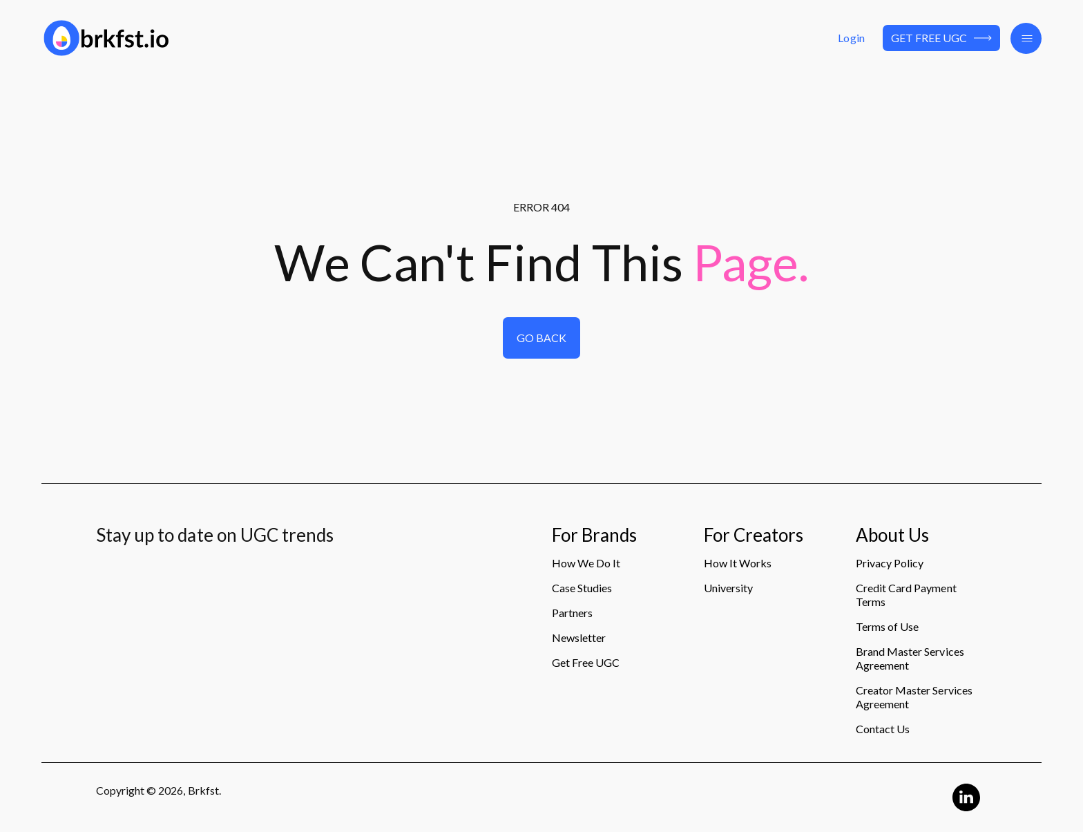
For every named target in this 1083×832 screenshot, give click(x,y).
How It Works (737, 562)
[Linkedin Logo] (966, 797)
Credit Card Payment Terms (906, 594)
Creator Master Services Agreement (914, 696)
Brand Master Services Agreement (910, 658)
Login (851, 37)
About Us (892, 535)
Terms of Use (887, 626)
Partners (572, 612)
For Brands (594, 535)
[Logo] (201, 38)
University (728, 587)
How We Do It (586, 562)
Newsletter (579, 637)
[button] (1026, 38)
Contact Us (883, 728)
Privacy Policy (889, 562)
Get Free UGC (941, 37)
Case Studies (582, 587)
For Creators (753, 535)
